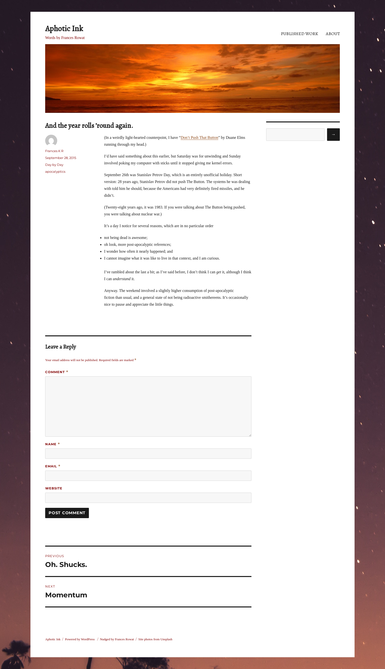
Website (53, 488)
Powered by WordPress (80, 639)
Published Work (299, 34)
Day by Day (54, 165)
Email (53, 466)
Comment (57, 372)
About (333, 34)
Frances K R (54, 151)
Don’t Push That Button (199, 137)
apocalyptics (55, 171)
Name (52, 444)
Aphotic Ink (64, 28)
